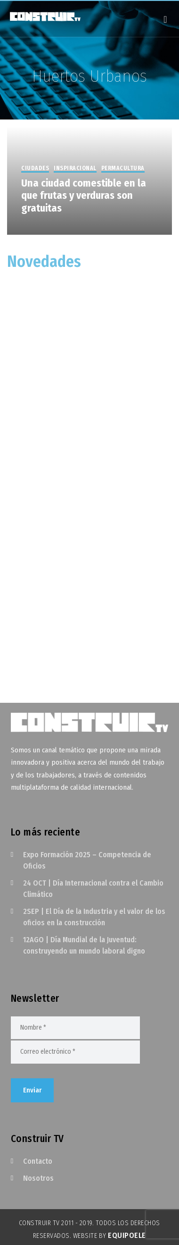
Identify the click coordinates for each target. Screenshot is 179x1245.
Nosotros (38, 1178)
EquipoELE (127, 1235)
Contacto (37, 1161)
